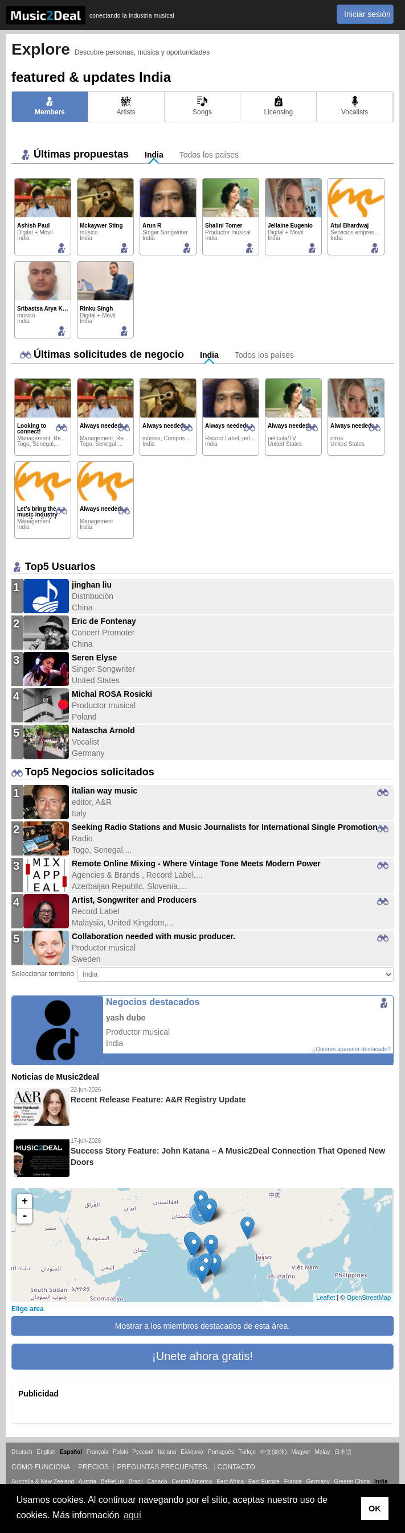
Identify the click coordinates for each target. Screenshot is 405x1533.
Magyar (300, 1452)
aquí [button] (132, 1515)
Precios (93, 1467)
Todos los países (209, 154)
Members (50, 106)
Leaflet (325, 1297)
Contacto (236, 1467)
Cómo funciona (40, 1467)
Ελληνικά (192, 1452)
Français (97, 1452)
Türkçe (247, 1452)
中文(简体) (273, 1452)
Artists (126, 106)
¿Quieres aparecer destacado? (351, 1049)
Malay (322, 1452)
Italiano (167, 1452)
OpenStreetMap (368, 1297)
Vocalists (354, 106)
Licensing (278, 106)
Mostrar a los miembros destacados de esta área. (202, 1325)
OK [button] (375, 1508)
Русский (142, 1452)
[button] (202, 1357)
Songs (202, 106)
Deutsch (21, 1452)
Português (221, 1452)
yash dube (125, 1017)
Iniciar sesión (367, 14)
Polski (120, 1452)
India (154, 154)
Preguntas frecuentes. (163, 1467)
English (45, 1452)
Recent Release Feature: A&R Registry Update (158, 1099)
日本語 (342, 1452)
